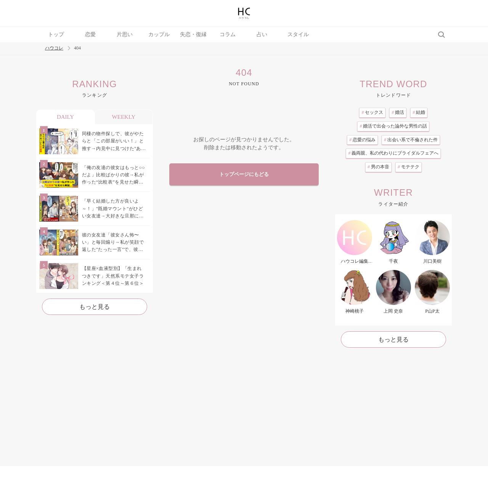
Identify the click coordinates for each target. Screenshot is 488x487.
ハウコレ (54, 48)
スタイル (298, 34)
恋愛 (90, 34)
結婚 (419, 112)
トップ (56, 34)
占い (262, 34)
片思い (125, 34)
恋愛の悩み (362, 139)
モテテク (408, 166)
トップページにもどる (244, 174)
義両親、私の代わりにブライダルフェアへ (393, 153)
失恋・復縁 (193, 34)
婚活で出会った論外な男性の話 (393, 126)
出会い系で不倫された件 (411, 139)
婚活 (398, 112)
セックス (372, 112)
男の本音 (378, 166)
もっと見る (94, 306)
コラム (228, 34)
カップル (159, 34)
